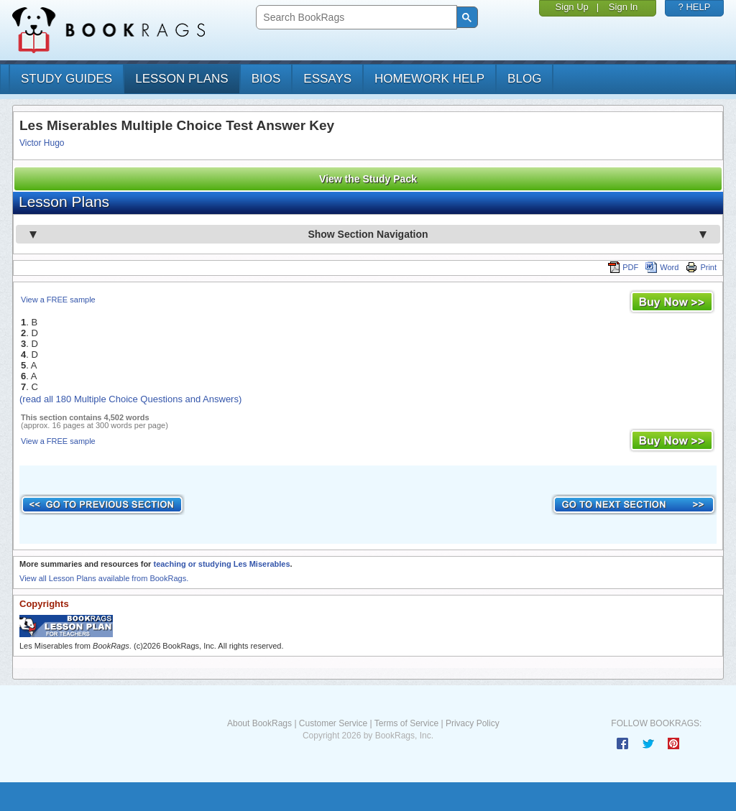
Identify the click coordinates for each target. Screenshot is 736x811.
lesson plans (181, 78)
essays (327, 78)
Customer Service (333, 723)
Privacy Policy (473, 723)
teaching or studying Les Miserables (221, 564)
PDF (623, 267)
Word (661, 267)
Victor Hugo (41, 143)
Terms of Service (406, 723)
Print (701, 267)
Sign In (623, 6)
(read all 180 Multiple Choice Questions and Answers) (130, 399)
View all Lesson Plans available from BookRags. (103, 578)
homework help (429, 78)
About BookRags (259, 723)
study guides (66, 78)
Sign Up (572, 6)
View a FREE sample (58, 299)
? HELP (694, 6)
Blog (524, 78)
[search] (354, 17)
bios (266, 78)
